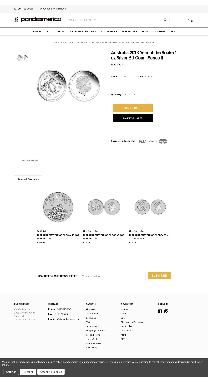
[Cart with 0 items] (190, 20)
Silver (60, 31)
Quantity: (116, 94)
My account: (46, 9)
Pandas (37, 31)
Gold (49, 31)
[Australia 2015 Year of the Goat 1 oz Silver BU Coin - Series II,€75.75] (104, 211)
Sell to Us (159, 31)
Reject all (28, 372)
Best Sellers (129, 31)
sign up (63, 9)
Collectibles (109, 31)
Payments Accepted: (123, 145)
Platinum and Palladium (83, 31)
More (145, 31)
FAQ (88, 325)
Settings (11, 372)
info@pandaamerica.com (68, 322)
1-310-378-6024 (61, 317)
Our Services (92, 317)
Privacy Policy (92, 329)
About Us (90, 312)
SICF (172, 31)
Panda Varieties (93, 346)
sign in (56, 9)
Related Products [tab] (28, 183)
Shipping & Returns (95, 334)
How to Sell (91, 342)
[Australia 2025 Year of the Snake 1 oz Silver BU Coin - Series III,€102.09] (58, 211)
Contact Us (91, 321)
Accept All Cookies (51, 372)
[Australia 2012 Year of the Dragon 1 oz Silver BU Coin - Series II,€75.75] (150, 211)
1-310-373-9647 (27, 9)
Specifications (30, 164)
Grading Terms (93, 338)
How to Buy (91, 351)
